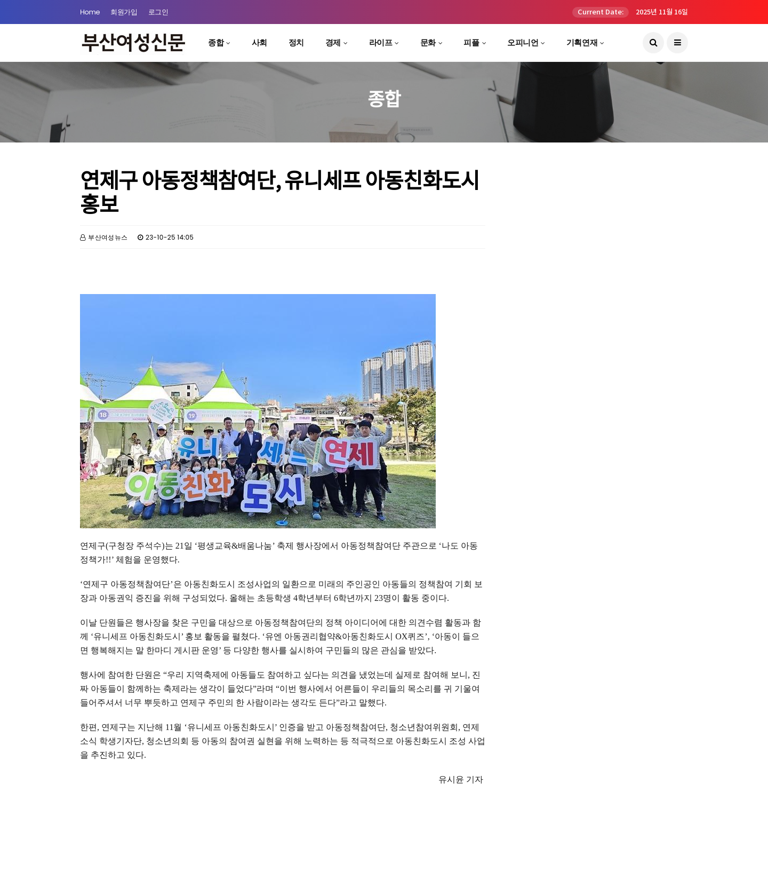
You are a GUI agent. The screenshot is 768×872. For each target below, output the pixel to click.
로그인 (158, 12)
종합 (215, 42)
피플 (471, 42)
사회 (259, 42)
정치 (296, 42)
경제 (333, 42)
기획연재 (581, 42)
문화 (428, 42)
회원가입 (123, 12)
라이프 (381, 42)
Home (90, 12)
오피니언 (522, 42)
